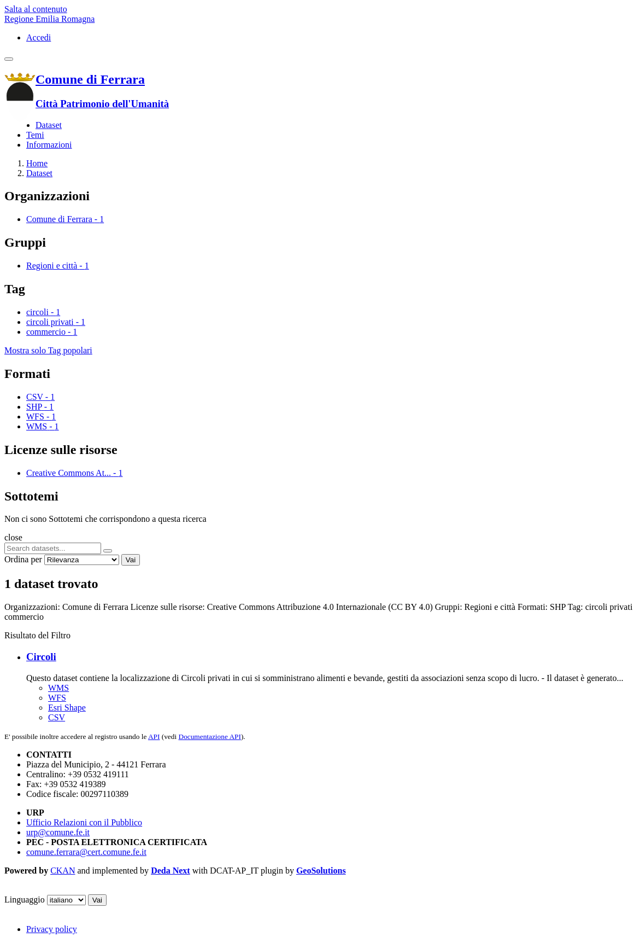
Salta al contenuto (35, 9)
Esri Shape (67, 707)
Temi (35, 134)
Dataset (49, 125)
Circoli (41, 656)
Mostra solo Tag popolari (48, 350)
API (154, 736)
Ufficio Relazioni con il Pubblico (84, 822)
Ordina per (23, 559)
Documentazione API (210, 736)
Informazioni (49, 144)
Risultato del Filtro (37, 635)
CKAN (62, 870)
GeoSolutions (321, 870)
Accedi (38, 37)
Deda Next (170, 870)
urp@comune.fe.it (58, 832)
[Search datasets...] (52, 548)
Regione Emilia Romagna (49, 19)
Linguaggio (24, 899)
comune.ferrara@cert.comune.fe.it (86, 852)
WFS (57, 697)
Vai (131, 560)
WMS (58, 687)
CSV (56, 717)
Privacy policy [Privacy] (51, 929)
